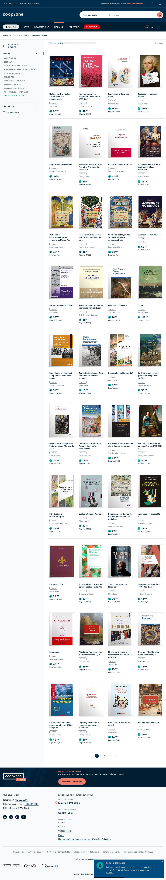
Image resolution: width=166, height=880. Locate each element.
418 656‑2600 (21, 799)
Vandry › (62, 822)
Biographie (9, 62)
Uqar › (61, 835)
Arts (26, 27)
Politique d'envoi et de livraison (86, 852)
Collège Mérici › (65, 830)
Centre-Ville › (66, 813)
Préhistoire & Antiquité (15, 81)
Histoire (26, 35)
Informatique (41, 27)
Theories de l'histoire (14, 96)
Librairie (58, 27)
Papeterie (74, 27)
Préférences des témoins (138, 852)
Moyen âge (9, 77)
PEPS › (61, 826)
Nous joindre (34, 4)
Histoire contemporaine (15, 66)
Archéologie (10, 58)
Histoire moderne (12, 73)
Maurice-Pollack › (69, 803)
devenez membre (135, 3)
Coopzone (7, 35)
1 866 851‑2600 (32, 804)
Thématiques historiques (16, 92)
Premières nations (12, 84)
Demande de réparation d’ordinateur (28, 852)
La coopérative (10, 4)
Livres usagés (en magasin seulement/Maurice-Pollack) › (84, 839)
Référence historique (14, 88)
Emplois (22, 4)
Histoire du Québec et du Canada (19, 69)
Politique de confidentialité (58, 852)
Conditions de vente (111, 852)
